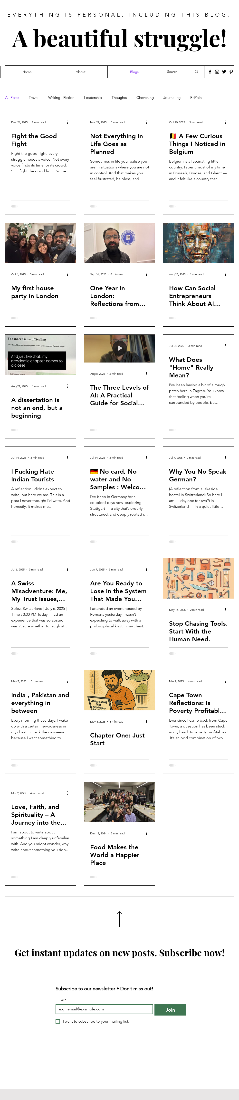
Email (61, 1000)
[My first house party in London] (40, 243)
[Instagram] (217, 71)
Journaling (172, 97)
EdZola (196, 97)
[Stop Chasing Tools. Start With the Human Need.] (198, 578)
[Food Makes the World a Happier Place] (119, 802)
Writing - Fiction (61, 97)
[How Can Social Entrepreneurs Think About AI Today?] (198, 243)
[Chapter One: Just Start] (119, 690)
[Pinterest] (231, 71)
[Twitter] (224, 71)
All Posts (12, 97)
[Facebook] (210, 71)
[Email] (103, 1009)
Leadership (93, 97)
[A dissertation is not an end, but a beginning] (40, 355)
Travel (33, 97)
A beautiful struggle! (119, 37)
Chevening (145, 97)
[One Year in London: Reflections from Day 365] (119, 243)
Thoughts (119, 97)
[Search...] (176, 72)
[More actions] (69, 122)
